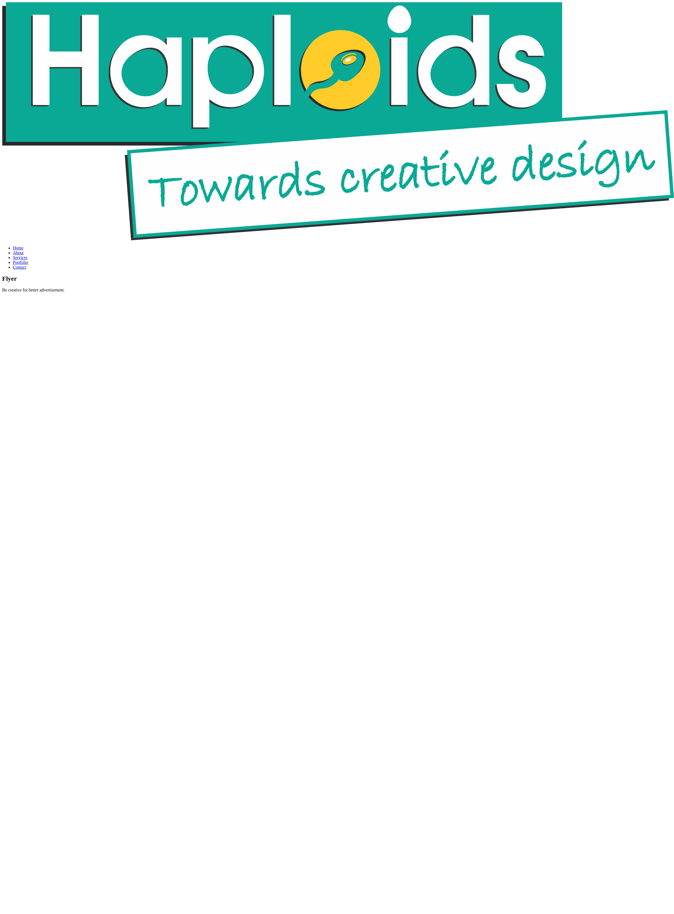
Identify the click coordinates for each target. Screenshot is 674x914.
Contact (19, 267)
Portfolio (20, 262)
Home (18, 248)
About (18, 252)
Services (20, 257)
